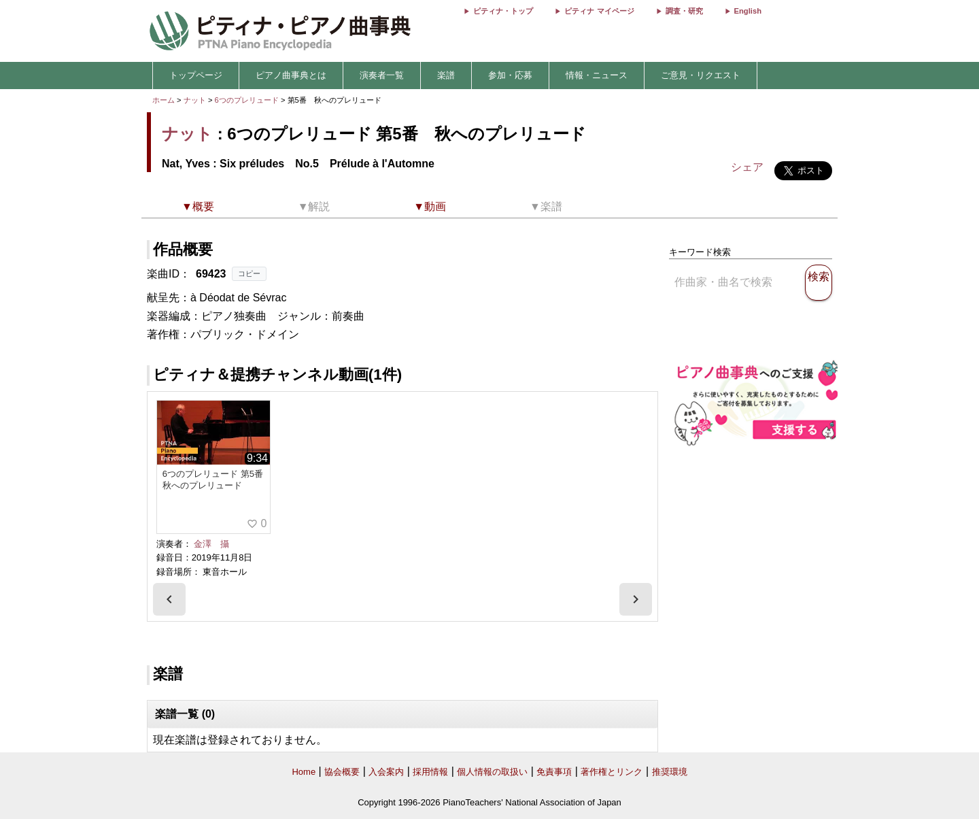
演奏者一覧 (382, 75)
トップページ (195, 75)
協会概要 (342, 772)
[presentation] (169, 599)
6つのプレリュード (248, 100)
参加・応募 (510, 75)
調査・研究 (684, 11)
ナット (195, 100)
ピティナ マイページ (599, 11)
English (747, 11)
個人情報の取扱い (492, 772)
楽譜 (446, 75)
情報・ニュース (597, 75)
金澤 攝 (211, 544)
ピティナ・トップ (503, 11)
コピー (249, 273)
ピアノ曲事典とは (291, 75)
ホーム (163, 100)
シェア (747, 167)
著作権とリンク (611, 772)
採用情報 (430, 772)
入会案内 (386, 772)
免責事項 (554, 772)
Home (303, 772)
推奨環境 (669, 772)
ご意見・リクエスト (700, 75)
